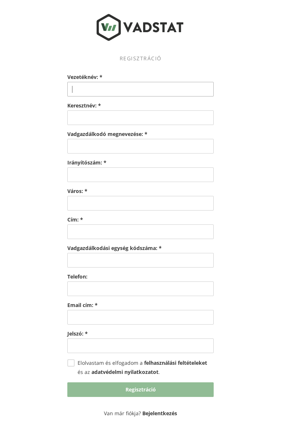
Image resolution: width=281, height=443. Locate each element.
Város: (77, 191)
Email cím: (82, 305)
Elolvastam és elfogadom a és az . (137, 368)
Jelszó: (77, 334)
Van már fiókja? (140, 413)
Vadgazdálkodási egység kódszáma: (114, 248)
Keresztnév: (84, 106)
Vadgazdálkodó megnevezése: (107, 134)
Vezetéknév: (84, 77)
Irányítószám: (86, 163)
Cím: (75, 220)
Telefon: (77, 277)
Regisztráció (140, 389)
